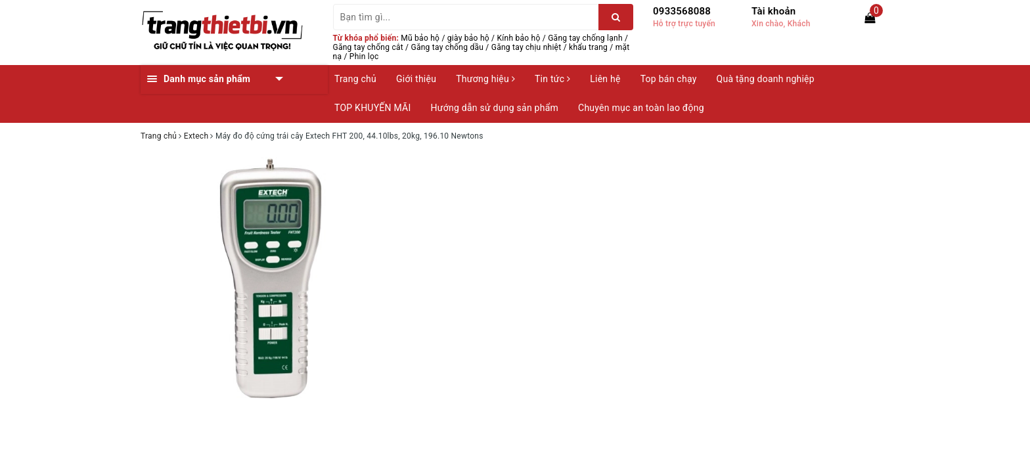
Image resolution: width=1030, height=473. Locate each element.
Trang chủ (355, 79)
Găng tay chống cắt (368, 47)
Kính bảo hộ (519, 38)
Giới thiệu (416, 79)
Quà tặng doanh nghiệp (766, 79)
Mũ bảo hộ (420, 38)
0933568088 (682, 11)
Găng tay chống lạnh (585, 38)
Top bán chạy (668, 79)
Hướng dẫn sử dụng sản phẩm (494, 107)
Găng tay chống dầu (447, 47)
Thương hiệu (485, 79)
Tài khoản (773, 11)
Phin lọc (364, 56)
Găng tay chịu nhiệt (526, 47)
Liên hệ (605, 79)
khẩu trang (588, 47)
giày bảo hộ (468, 38)
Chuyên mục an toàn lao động (641, 107)
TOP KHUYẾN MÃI (372, 107)
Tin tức (552, 79)
